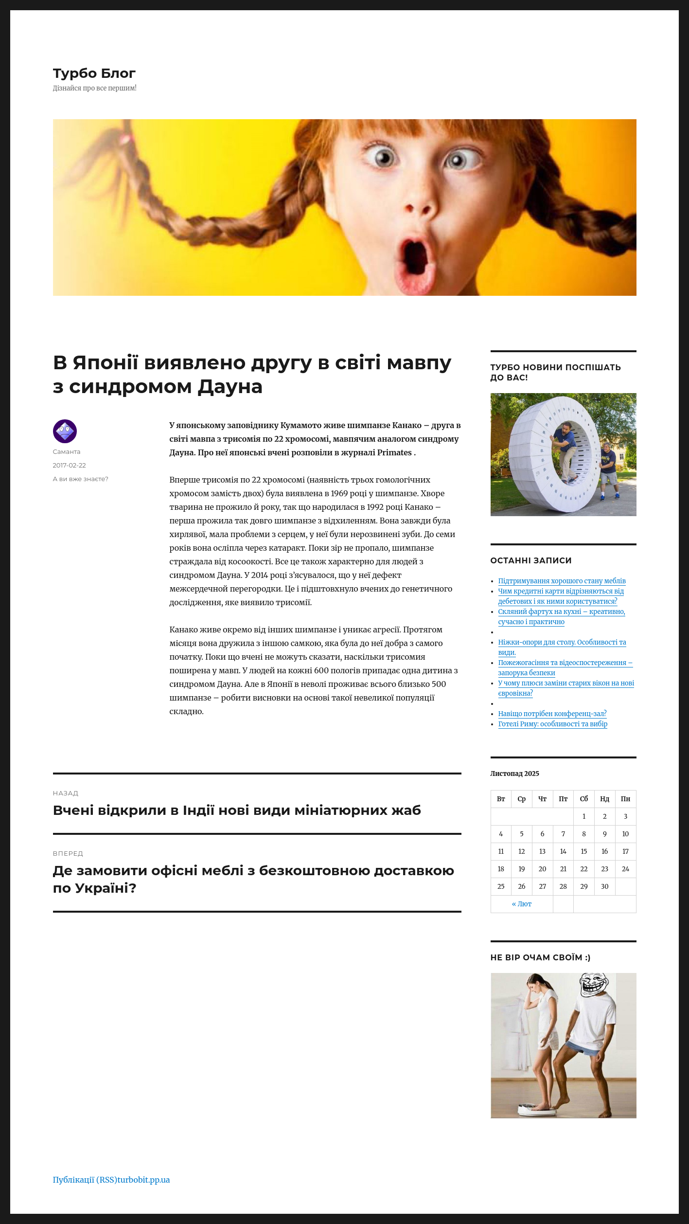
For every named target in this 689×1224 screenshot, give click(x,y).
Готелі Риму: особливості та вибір (553, 724)
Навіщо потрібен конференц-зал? (552, 714)
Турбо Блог (94, 73)
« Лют (522, 904)
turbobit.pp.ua (143, 1180)
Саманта (67, 451)
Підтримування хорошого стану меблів (562, 581)
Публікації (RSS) (85, 1180)
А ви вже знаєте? (81, 479)
